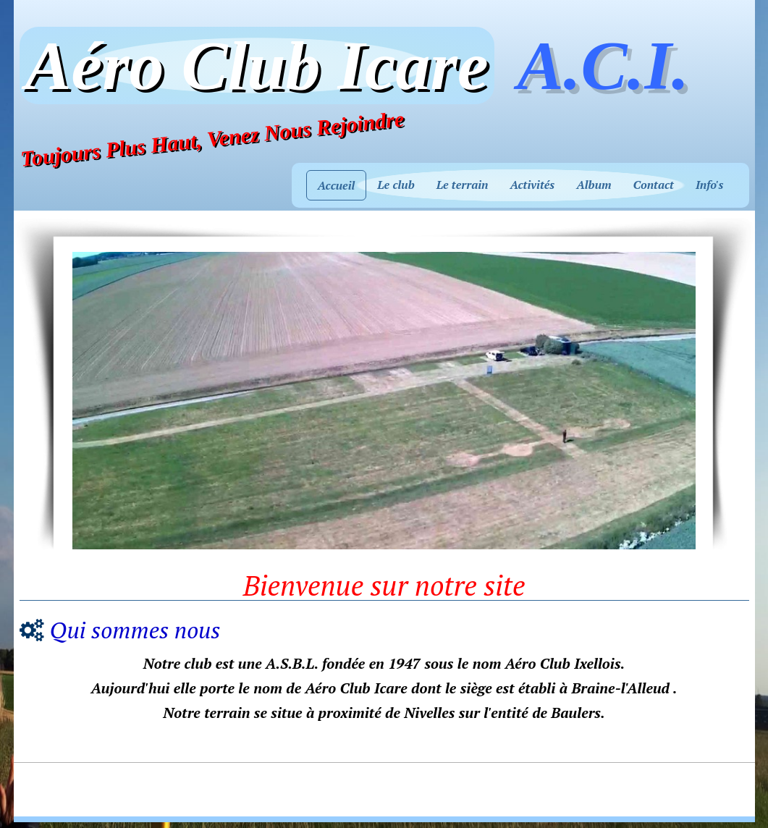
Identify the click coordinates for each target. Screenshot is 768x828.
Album (593, 185)
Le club (395, 185)
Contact (653, 185)
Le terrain (462, 185)
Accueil (336, 185)
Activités (532, 185)
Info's (710, 185)
